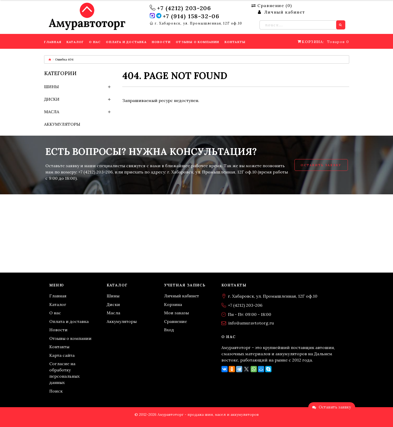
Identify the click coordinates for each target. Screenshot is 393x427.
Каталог (57, 304)
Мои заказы (176, 312)
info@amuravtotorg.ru (251, 323)
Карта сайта (62, 355)
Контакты (59, 346)
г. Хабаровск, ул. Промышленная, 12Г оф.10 (198, 23)
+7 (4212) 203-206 (184, 8)
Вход (169, 329)
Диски (51, 99)
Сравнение (175, 321)
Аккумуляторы (62, 124)
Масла (51, 111)
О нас (55, 312)
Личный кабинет (181, 295)
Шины (51, 86)
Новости (58, 329)
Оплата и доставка (69, 321)
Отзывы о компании (70, 338)
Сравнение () (271, 5)
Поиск (56, 391)
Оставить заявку (321, 165)
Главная (57, 295)
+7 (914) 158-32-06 (191, 16)
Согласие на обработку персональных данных (64, 373)
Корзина (173, 304)
